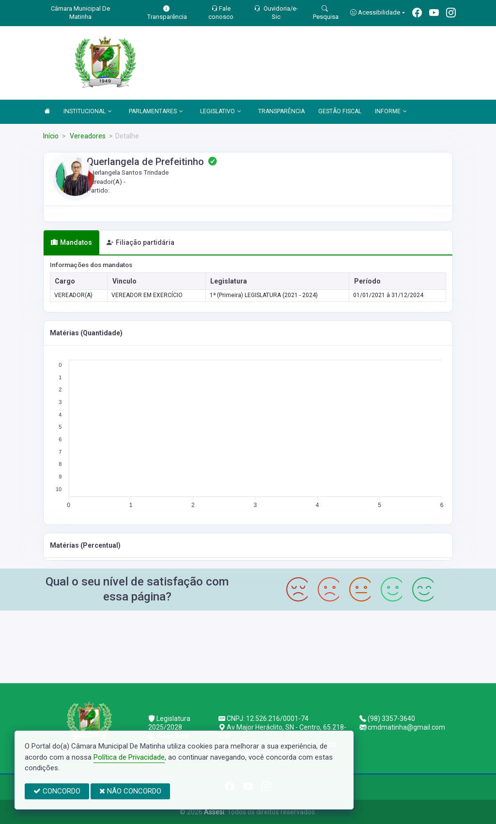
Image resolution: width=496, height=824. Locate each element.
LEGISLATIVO (220, 112)
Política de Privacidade (129, 757)
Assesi (214, 812)
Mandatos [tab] (71, 242)
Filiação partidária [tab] (140, 242)
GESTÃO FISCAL (339, 111)
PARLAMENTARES (156, 112)
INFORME (391, 112)
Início (51, 136)
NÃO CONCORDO (130, 791)
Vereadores (87, 136)
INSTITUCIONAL (87, 112)
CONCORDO (56, 791)
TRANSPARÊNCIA (281, 111)
